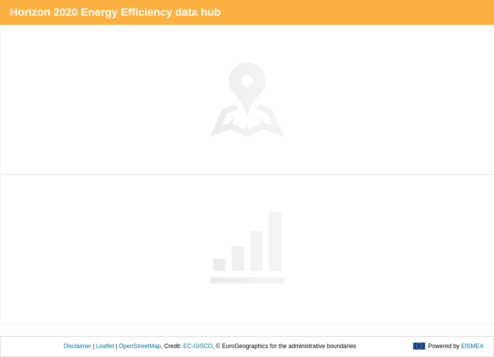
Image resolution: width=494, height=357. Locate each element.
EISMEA (472, 346)
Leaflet (105, 346)
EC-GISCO (198, 346)
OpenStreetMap (140, 346)
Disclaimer (77, 346)
